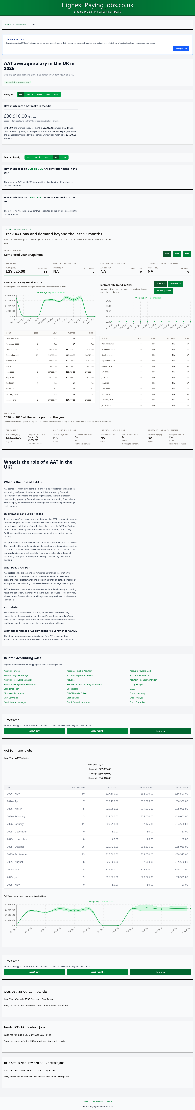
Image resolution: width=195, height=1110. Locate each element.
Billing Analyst (136, 684)
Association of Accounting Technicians (84, 684)
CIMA (132, 688)
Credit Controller (137, 702)
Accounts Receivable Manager (18, 679)
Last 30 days (34, 730)
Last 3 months (97, 730)
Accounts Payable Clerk (140, 671)
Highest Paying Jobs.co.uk (97, 5)
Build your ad (181, 49)
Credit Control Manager (15, 702)
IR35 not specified (163, 290)
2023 (187, 253)
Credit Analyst (136, 697)
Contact (109, 1102)
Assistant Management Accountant (20, 684)
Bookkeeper (72, 688)
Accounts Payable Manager (16, 675)
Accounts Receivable (139, 675)
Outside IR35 (175, 284)
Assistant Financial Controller (143, 679)
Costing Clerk (73, 697)
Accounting (21, 24)
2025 (167, 253)
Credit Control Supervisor (78, 702)
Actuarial (71, 679)
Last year (160, 731)
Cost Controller (11, 697)
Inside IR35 (160, 284)
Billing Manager (11, 688)
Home (8, 24)
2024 (177, 253)
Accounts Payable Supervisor (80, 675)
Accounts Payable (12, 671)
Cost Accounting (137, 693)
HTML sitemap (97, 1102)
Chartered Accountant (14, 693)
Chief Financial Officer (77, 693)
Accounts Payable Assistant (79, 671)
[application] (50, 309)
